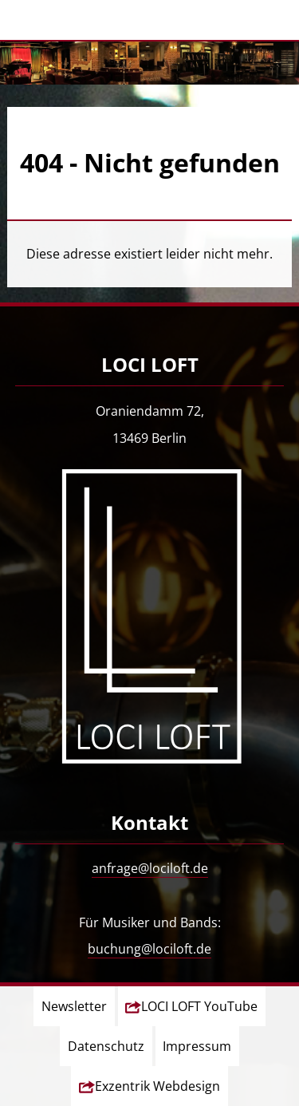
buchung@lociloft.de (149, 949)
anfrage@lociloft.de (150, 868)
